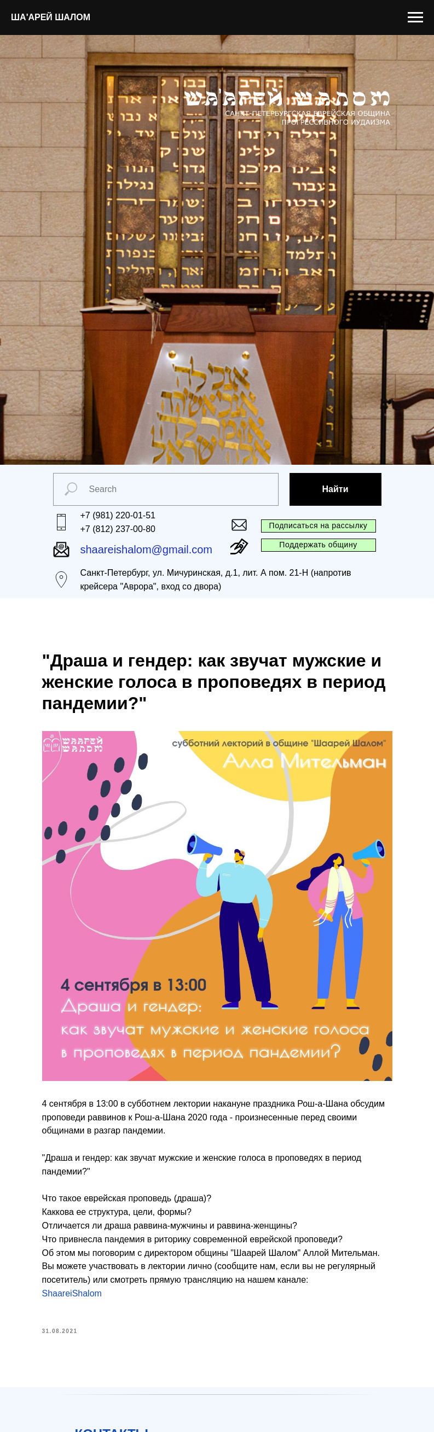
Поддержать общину (318, 544)
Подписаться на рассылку (318, 525)
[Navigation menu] (415, 17)
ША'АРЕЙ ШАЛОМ (50, 17)
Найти (335, 489)
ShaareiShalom (72, 1293)
